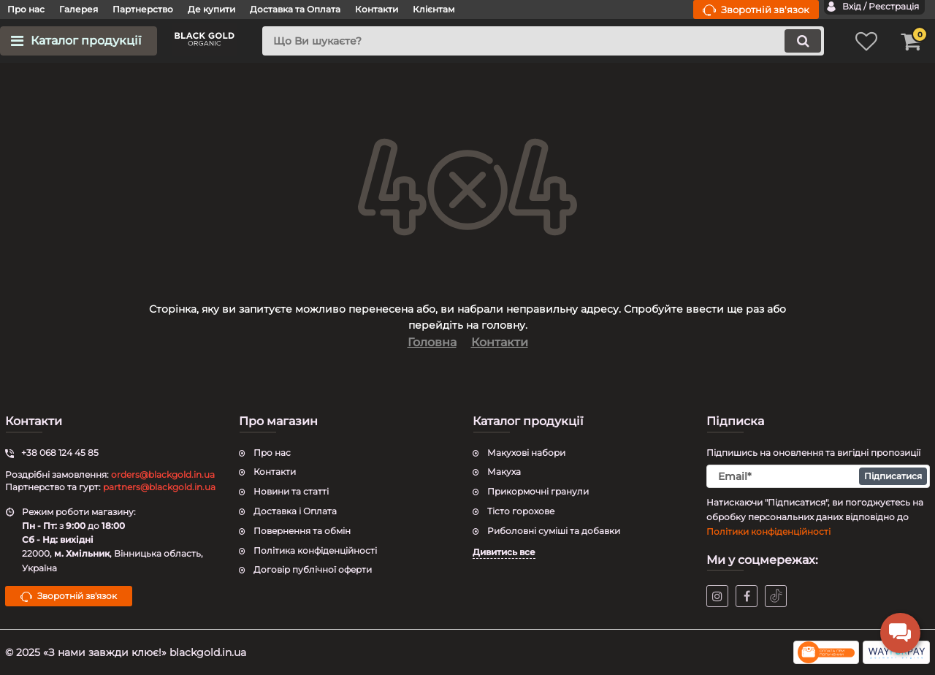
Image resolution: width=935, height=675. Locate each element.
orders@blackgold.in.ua (163, 474)
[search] (543, 41)
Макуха (504, 471)
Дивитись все (504, 551)
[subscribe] (818, 476)
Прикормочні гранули (538, 491)
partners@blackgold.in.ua (159, 486)
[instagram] (717, 596)
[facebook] (746, 596)
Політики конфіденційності (768, 531)
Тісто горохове (520, 511)
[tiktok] (776, 596)
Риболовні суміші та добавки (553, 530)
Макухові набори (526, 452)
